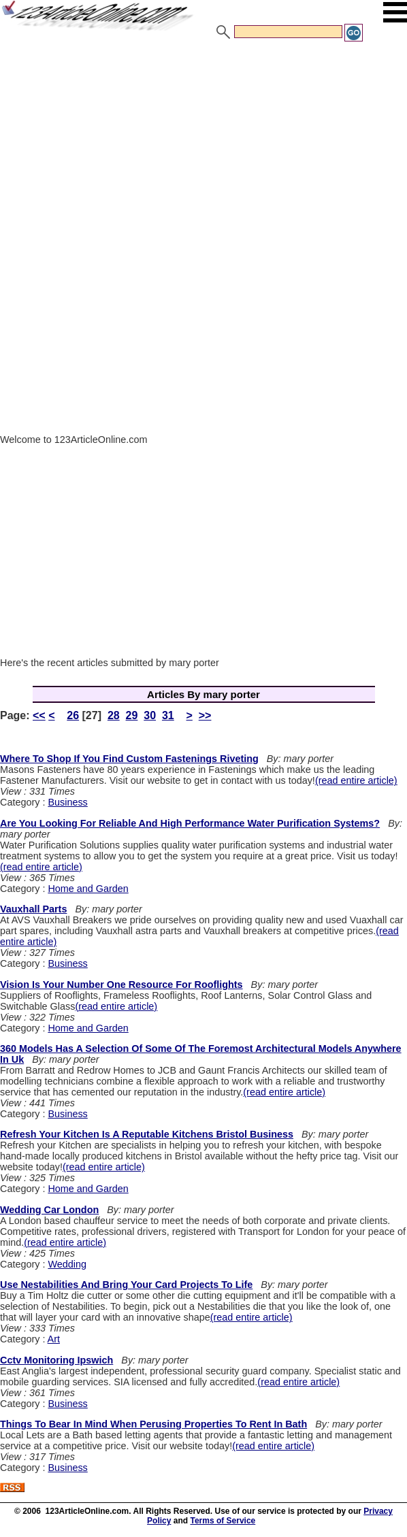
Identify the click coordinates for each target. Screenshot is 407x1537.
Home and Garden (88, 888)
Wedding (67, 1264)
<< (39, 715)
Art (54, 1339)
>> (205, 715)
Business (67, 802)
